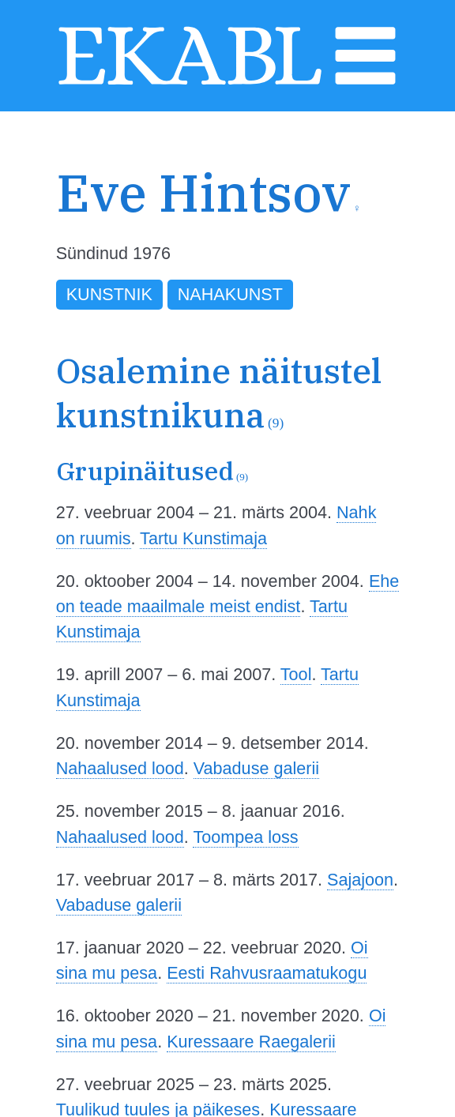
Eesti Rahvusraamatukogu (267, 973)
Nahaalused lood (120, 768)
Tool (296, 674)
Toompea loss (245, 837)
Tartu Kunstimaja (203, 538)
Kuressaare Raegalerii (251, 1041)
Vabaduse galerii (256, 768)
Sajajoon (360, 879)
